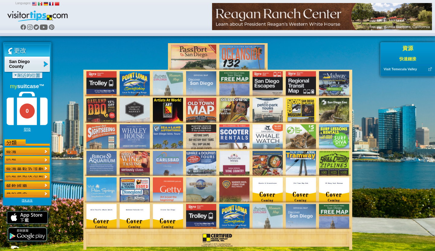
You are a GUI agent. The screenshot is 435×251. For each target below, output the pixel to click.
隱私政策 (27, 200)
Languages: (23, 3)
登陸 (27, 129)
